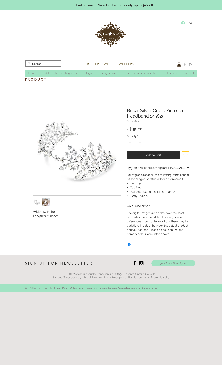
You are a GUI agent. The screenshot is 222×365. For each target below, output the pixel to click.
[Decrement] (129, 142)
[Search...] (43, 64)
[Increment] (140, 142)
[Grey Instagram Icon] (190, 64)
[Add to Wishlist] (185, 155)
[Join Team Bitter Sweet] (173, 263)
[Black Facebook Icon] (135, 263)
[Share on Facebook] (129, 245)
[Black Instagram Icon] (141, 263)
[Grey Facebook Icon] (185, 64)
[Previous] (29, 5)
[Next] (193, 5)
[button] (179, 64)
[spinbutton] (135, 142)
